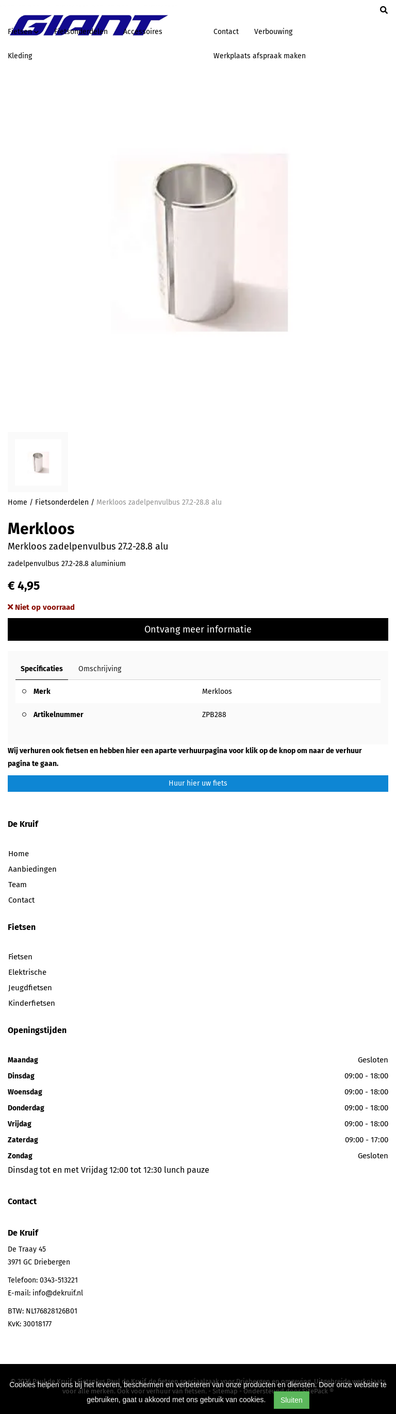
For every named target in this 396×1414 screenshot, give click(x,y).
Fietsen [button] (23, 31)
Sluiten (291, 1400)
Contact (226, 31)
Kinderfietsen (31, 1003)
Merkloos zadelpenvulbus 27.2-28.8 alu (159, 502)
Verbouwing (273, 31)
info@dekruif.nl (57, 1293)
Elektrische (27, 972)
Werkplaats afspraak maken (259, 56)
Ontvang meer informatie (198, 629)
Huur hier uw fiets (198, 783)
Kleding (20, 56)
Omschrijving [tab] (99, 668)
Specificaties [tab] (42, 668)
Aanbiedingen (32, 869)
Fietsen (20, 956)
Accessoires (142, 31)
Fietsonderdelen (81, 31)
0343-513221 (59, 1280)
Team (17, 884)
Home (17, 502)
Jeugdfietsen (30, 987)
